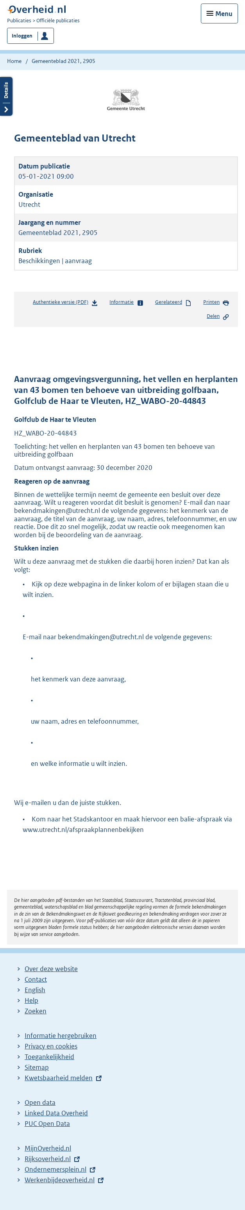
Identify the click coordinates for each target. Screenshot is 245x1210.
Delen (218, 317)
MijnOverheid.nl (48, 1148)
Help (31, 1000)
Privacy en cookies (51, 1046)
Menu (223, 13)
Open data (40, 1102)
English (35, 990)
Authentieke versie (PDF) (65, 303)
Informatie (126, 303)
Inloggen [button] (22, 35)
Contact (36, 979)
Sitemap (37, 1067)
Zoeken (35, 1011)
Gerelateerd (173, 303)
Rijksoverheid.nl (48, 1158)
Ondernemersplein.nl (55, 1169)
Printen (216, 303)
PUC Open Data (47, 1123)
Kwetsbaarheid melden (59, 1078)
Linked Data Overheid (56, 1113)
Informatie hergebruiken (61, 1035)
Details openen (6, 96)
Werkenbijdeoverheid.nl (60, 1180)
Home (14, 61)
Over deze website (51, 968)
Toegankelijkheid (49, 1056)
